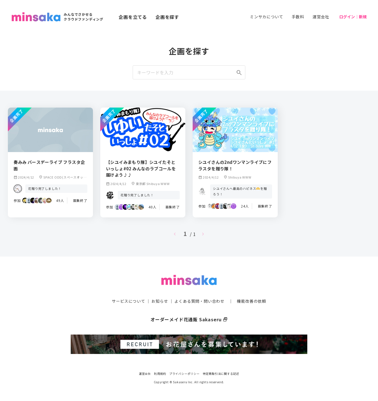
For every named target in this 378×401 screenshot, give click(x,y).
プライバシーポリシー (184, 373)
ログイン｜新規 (353, 16)
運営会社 (321, 16)
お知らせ (160, 301)
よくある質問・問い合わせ (199, 301)
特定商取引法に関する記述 (221, 373)
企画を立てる (133, 17)
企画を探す (167, 17)
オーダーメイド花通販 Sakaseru (189, 319)
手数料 (298, 16)
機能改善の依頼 (251, 301)
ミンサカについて (266, 16)
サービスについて (128, 301)
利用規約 (160, 373)
